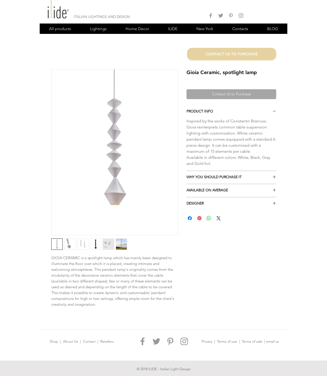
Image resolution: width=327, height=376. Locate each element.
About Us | (73, 341)
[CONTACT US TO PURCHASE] (231, 54)
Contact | (91, 341)
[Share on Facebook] (190, 218)
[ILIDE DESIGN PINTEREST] (231, 15)
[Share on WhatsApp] (209, 218)
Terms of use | (229, 341)
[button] (98, 29)
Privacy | (209, 341)
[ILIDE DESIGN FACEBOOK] (210, 15)
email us (272, 341)
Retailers (107, 341)
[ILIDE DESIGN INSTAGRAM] (241, 15)
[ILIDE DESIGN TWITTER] (221, 15)
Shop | (56, 341)
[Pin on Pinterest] (199, 218)
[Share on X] (219, 218)
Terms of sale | (254, 341)
